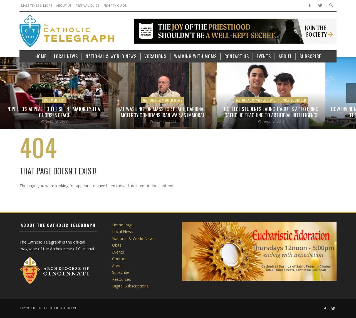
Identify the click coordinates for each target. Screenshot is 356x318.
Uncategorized (293, 100)
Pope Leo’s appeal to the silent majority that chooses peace (54, 112)
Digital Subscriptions (130, 286)
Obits (117, 245)
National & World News (162, 100)
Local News (122, 231)
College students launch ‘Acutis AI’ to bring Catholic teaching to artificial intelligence (271, 112)
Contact (119, 258)
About (117, 265)
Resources (121, 279)
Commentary (54, 100)
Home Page (123, 224)
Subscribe (120, 272)
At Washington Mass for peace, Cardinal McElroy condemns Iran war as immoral (163, 112)
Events (118, 252)
